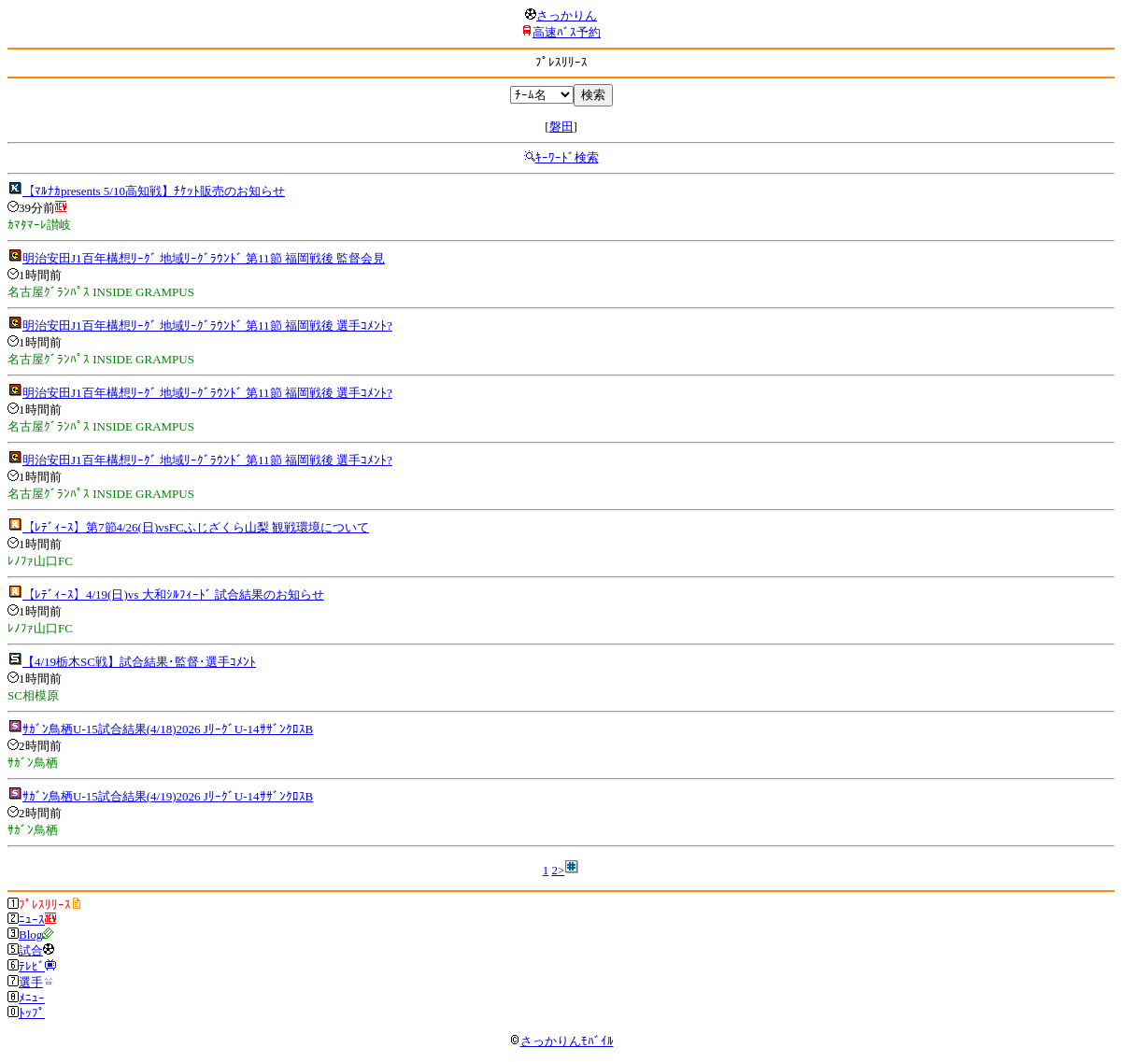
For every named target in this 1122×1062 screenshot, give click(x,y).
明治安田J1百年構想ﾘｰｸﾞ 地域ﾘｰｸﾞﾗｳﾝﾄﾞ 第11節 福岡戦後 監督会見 (203, 258)
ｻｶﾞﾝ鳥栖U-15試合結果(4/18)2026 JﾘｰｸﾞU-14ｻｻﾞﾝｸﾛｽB (167, 729)
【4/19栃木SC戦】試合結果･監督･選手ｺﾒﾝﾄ (139, 662)
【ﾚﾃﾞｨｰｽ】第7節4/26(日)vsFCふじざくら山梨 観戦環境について (195, 527)
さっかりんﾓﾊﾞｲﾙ (561, 1041)
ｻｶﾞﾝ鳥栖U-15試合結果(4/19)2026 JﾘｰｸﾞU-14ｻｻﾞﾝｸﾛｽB (167, 796)
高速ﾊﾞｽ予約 (567, 32)
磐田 (561, 127)
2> (557, 870)
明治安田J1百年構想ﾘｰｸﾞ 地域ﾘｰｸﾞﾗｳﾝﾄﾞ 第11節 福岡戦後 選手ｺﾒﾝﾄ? (207, 326)
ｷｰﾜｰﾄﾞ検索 (567, 157)
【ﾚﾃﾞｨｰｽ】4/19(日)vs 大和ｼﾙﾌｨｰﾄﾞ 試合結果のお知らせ (173, 595)
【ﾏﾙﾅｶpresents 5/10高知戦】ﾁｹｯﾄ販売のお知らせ (153, 191)
